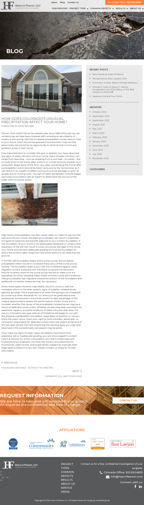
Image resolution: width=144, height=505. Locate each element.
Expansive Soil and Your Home (63, 376)
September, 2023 (100, 116)
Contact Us (73, 2)
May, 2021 (97, 129)
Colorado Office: (124, 2)
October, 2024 (99, 112)
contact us (128, 400)
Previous (9, 362)
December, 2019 (100, 145)
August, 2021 (98, 124)
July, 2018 (97, 154)
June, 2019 (97, 150)
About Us (135, 8)
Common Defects (100, 8)
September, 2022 (100, 120)
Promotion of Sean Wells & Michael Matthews (115, 83)
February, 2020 (99, 137)
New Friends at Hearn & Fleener (108, 74)
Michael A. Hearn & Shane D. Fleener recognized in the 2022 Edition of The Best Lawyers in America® (113, 89)
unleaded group (103, 500)
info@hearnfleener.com (127, 476)
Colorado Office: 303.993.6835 (123, 472)
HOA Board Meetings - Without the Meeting (27, 368)
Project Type (77, 8)
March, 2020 (98, 133)
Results (120, 8)
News (54, 2)
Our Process (60, 8)
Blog (62, 2)
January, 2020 (99, 141)
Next (77, 371)
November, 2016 (100, 158)
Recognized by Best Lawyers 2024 (109, 78)
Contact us (87, 464)
